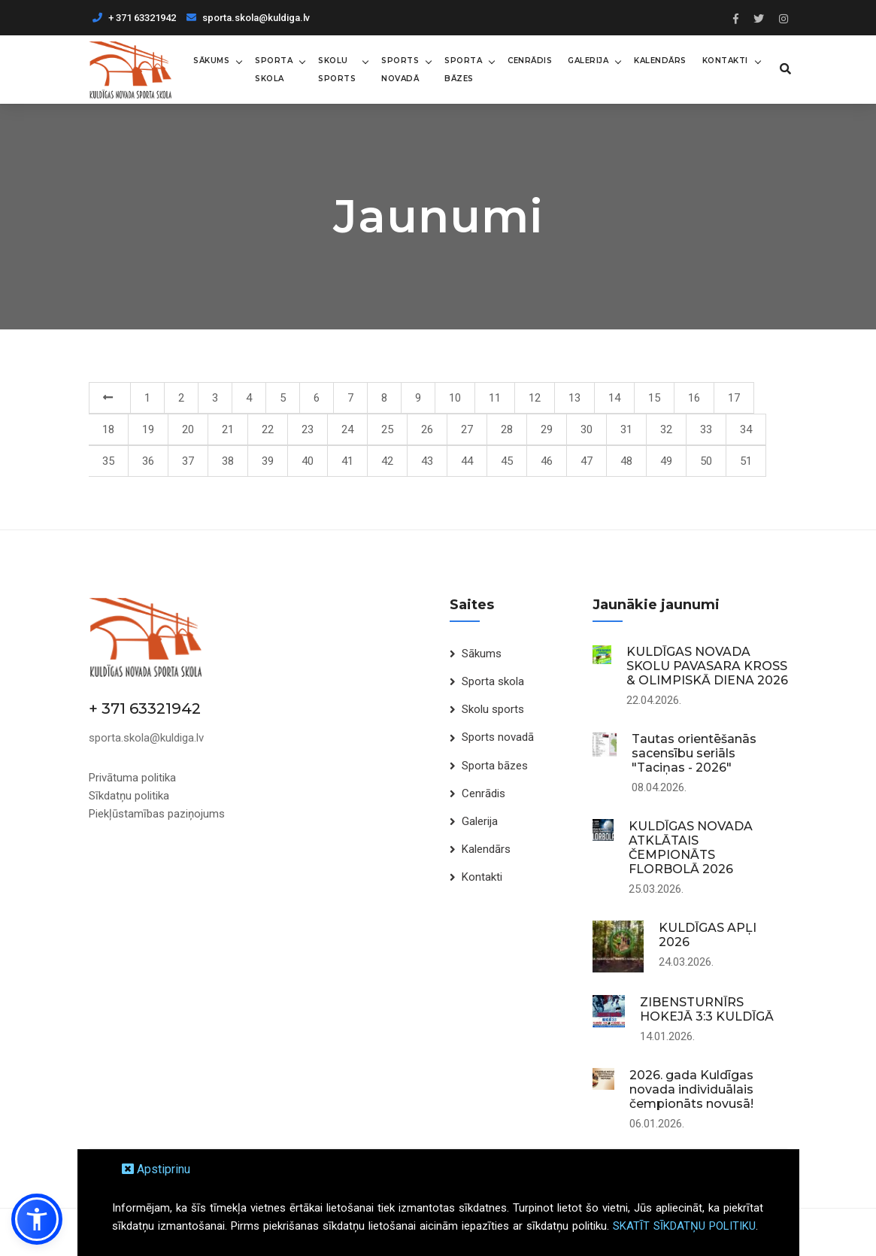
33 (706, 428)
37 (188, 460)
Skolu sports (334, 69)
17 (734, 397)
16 (694, 397)
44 (467, 460)
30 (586, 428)
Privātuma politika (132, 776)
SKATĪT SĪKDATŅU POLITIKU (684, 1226)
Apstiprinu (156, 1169)
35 (108, 460)
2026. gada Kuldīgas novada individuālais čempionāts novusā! (691, 1088)
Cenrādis (527, 60)
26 (427, 428)
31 (626, 428)
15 (654, 397)
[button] (37, 1219)
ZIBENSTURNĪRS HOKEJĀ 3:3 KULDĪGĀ (707, 1008)
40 (308, 460)
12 (535, 397)
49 (666, 460)
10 (455, 397)
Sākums (209, 60)
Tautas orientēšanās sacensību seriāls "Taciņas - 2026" (694, 752)
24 (347, 428)
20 (188, 428)
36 (148, 460)
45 (507, 460)
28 (507, 428)
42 (387, 460)
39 (268, 460)
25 (387, 428)
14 (614, 397)
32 (666, 428)
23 (308, 428)
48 (626, 460)
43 (427, 460)
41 (347, 460)
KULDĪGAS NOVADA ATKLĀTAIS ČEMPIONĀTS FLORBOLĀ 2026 (691, 846)
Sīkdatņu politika (129, 794)
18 (108, 428)
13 (574, 397)
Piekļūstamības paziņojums (157, 812)
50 (706, 460)
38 (228, 460)
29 (547, 428)
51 (746, 460)
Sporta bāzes (461, 69)
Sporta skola (271, 69)
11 (495, 397)
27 (467, 428)
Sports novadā (398, 69)
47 (586, 460)
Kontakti (723, 60)
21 (228, 428)
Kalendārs (658, 60)
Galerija (585, 60)
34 (746, 428)
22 (268, 428)
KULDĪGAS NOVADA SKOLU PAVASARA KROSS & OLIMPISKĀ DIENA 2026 (707, 665)
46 (547, 460)
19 (148, 428)
